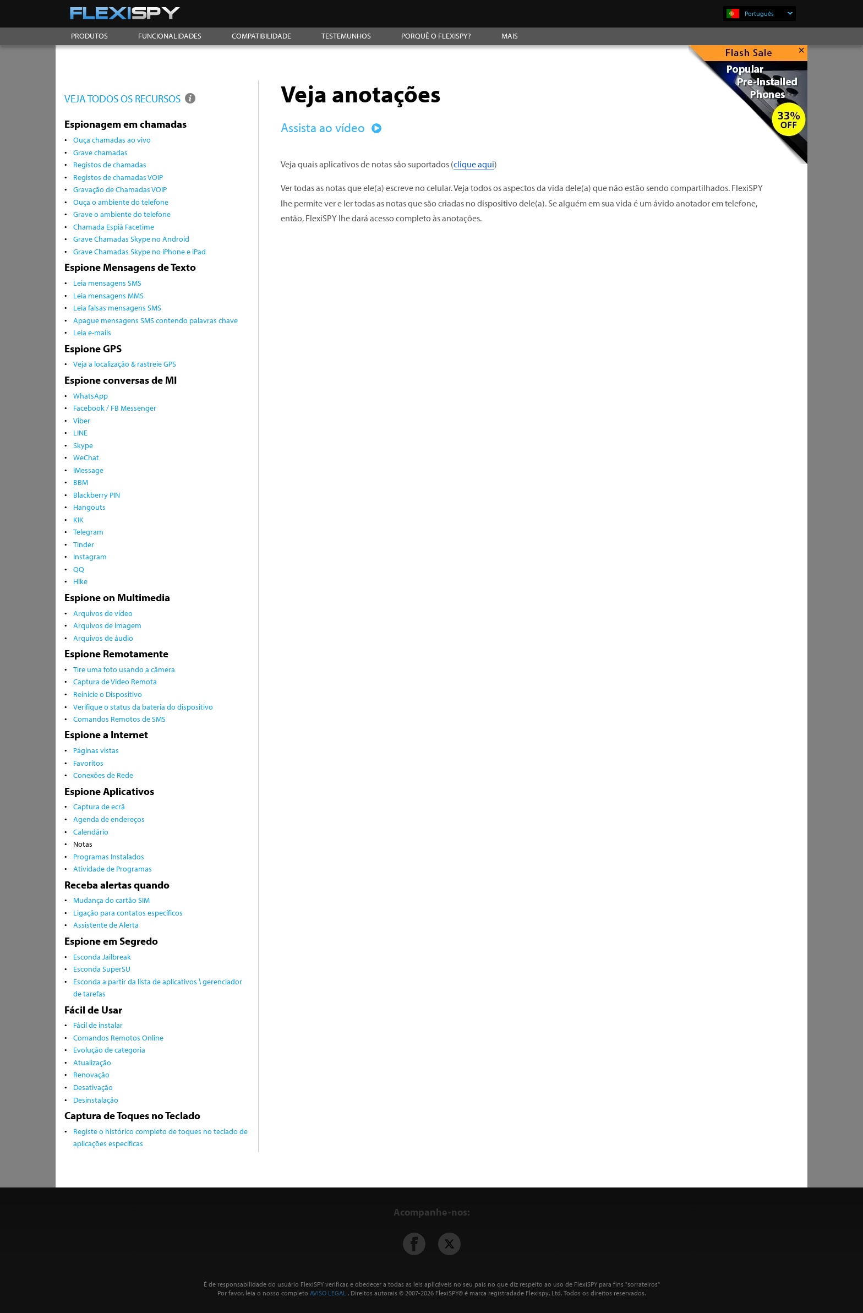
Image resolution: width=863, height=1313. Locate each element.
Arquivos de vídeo (103, 613)
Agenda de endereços (109, 819)
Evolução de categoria (109, 1049)
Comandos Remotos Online (118, 1037)
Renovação (91, 1074)
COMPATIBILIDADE (261, 36)
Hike (80, 581)
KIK (78, 519)
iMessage (88, 470)
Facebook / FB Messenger (114, 407)
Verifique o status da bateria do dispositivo (143, 706)
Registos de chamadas (109, 164)
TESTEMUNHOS (346, 36)
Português (769, 13)
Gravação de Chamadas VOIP (120, 189)
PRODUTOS (89, 36)
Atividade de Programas (112, 868)
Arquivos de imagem (107, 625)
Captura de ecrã (99, 806)
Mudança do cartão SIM (111, 900)
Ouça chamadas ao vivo (112, 139)
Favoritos (88, 763)
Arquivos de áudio (103, 638)
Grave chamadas (100, 152)
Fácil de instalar (98, 1025)
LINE (80, 432)
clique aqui (474, 164)
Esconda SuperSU (101, 968)
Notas (82, 843)
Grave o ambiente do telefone (122, 214)
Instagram (90, 556)
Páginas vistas (96, 750)
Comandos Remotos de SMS (119, 718)
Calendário (90, 831)
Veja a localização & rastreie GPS (124, 363)
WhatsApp (90, 395)
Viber (81, 420)
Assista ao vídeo (329, 127)
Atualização (92, 1062)
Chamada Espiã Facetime (113, 226)
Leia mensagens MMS (108, 295)
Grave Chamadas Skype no (139, 251)
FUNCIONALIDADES (169, 36)
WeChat (86, 457)
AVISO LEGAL (328, 1293)
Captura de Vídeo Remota (115, 681)
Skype (83, 445)
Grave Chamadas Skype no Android (131, 238)
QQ (78, 569)
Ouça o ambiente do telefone (120, 202)
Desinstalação (95, 1099)
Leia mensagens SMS (107, 282)
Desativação (93, 1087)
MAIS (509, 36)
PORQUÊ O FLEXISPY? (436, 36)
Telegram (88, 531)
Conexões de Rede (103, 775)
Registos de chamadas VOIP (118, 177)
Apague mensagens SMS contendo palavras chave (155, 320)
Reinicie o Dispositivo (107, 694)
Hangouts (89, 507)
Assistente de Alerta (106, 924)
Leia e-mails (92, 332)
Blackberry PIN (96, 494)
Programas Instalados (108, 856)
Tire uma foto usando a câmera (124, 669)
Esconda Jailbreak (102, 956)
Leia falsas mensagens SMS (117, 307)
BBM (80, 482)
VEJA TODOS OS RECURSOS (130, 98)
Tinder (83, 544)
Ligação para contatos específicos (128, 912)
